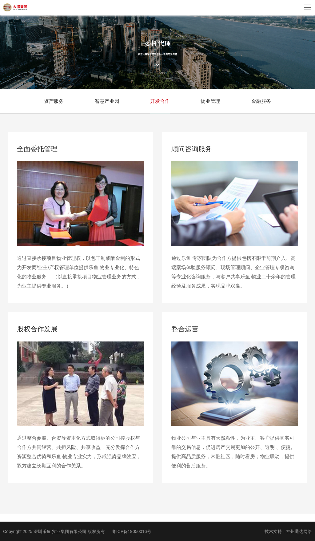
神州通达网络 (299, 531)
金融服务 (261, 101)
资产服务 (54, 101)
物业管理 (210, 101)
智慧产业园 (107, 101)
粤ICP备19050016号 (131, 531)
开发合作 (160, 101)
